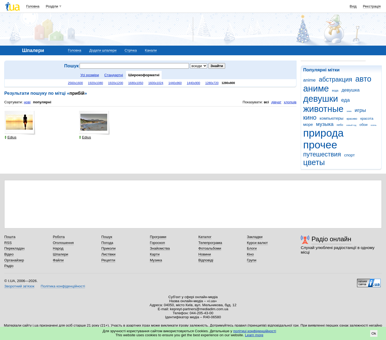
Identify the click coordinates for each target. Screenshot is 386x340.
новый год (351, 125)
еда (345, 100)
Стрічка (131, 50)
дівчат (276, 102)
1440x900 (193, 83)
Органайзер (14, 260)
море (308, 124)
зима (349, 111)
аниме (316, 88)
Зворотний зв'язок (19, 286)
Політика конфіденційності (63, 286)
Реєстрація (372, 6)
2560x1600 (75, 83)
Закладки (254, 237)
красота (366, 118)
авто (363, 79)
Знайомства (160, 248)
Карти (154, 254)
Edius (11, 137)
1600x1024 (155, 83)
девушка (351, 90)
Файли (58, 260)
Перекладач (14, 248)
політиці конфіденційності (254, 331)
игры (360, 110)
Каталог (204, 237)
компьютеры (331, 118)
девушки (320, 99)
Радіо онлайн (331, 239)
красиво (352, 118)
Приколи (108, 248)
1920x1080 (95, 83)
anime (309, 80)
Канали (151, 50)
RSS (8, 243)
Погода (107, 243)
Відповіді (205, 260)
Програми (158, 237)
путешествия (322, 154)
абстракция (335, 79)
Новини (204, 254)
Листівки (108, 254)
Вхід (353, 6)
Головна (32, 6)
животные (323, 109)
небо (340, 124)
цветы (314, 162)
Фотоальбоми (209, 248)
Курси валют (257, 243)
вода (335, 90)
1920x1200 (115, 83)
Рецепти (108, 260)
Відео (9, 254)
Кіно (250, 254)
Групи (251, 260)
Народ (58, 248)
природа (323, 133)
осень (374, 125)
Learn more (254, 335)
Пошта (9, 237)
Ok (374, 333)
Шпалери (60, 254)
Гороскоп (157, 243)
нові (27, 102)
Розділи (52, 6)
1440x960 (175, 83)
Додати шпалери (102, 50)
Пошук (106, 237)
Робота (59, 237)
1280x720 (212, 83)
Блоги (252, 248)
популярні (42, 102)
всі (266, 102)
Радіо (8, 266)
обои (363, 125)
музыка (324, 124)
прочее (320, 145)
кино (310, 117)
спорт (349, 155)
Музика (156, 260)
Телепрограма (210, 243)
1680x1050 (135, 83)
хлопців (290, 102)
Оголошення (63, 243)
